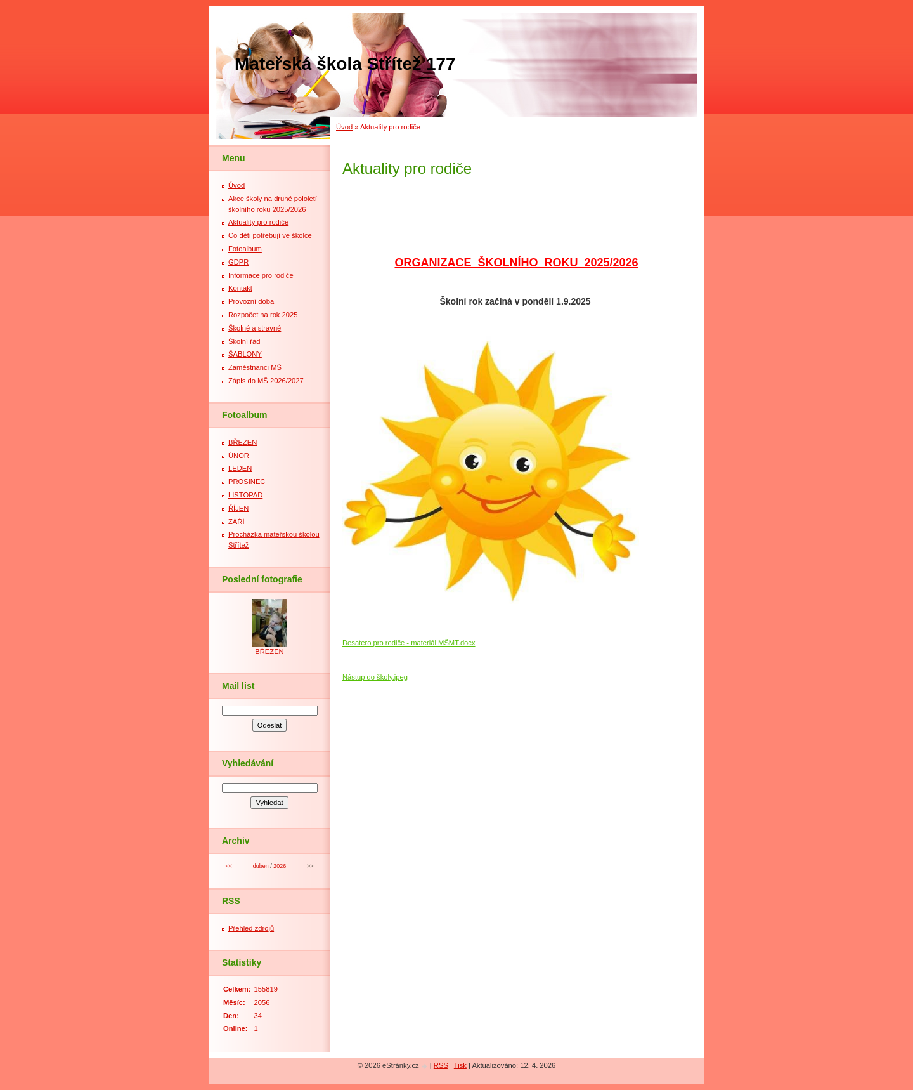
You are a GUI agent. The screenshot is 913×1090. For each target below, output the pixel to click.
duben (261, 866)
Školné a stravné (254, 328)
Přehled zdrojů (251, 928)
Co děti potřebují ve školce (270, 235)
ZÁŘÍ (236, 521)
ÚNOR (238, 455)
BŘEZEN (242, 442)
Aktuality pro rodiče (258, 222)
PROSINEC (246, 481)
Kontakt (240, 288)
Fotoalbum (245, 249)
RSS (441, 1065)
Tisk (460, 1065)
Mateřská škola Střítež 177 (345, 64)
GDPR (238, 262)
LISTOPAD (245, 495)
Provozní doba (251, 301)
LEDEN (240, 468)
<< (228, 866)
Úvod (344, 127)
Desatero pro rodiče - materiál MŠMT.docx (409, 643)
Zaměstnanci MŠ (255, 367)
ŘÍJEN (238, 508)
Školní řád (244, 341)
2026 (279, 866)
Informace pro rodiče (261, 275)
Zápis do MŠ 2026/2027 (266, 380)
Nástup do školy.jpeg (375, 677)
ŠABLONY (245, 354)
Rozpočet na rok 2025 (262, 314)
